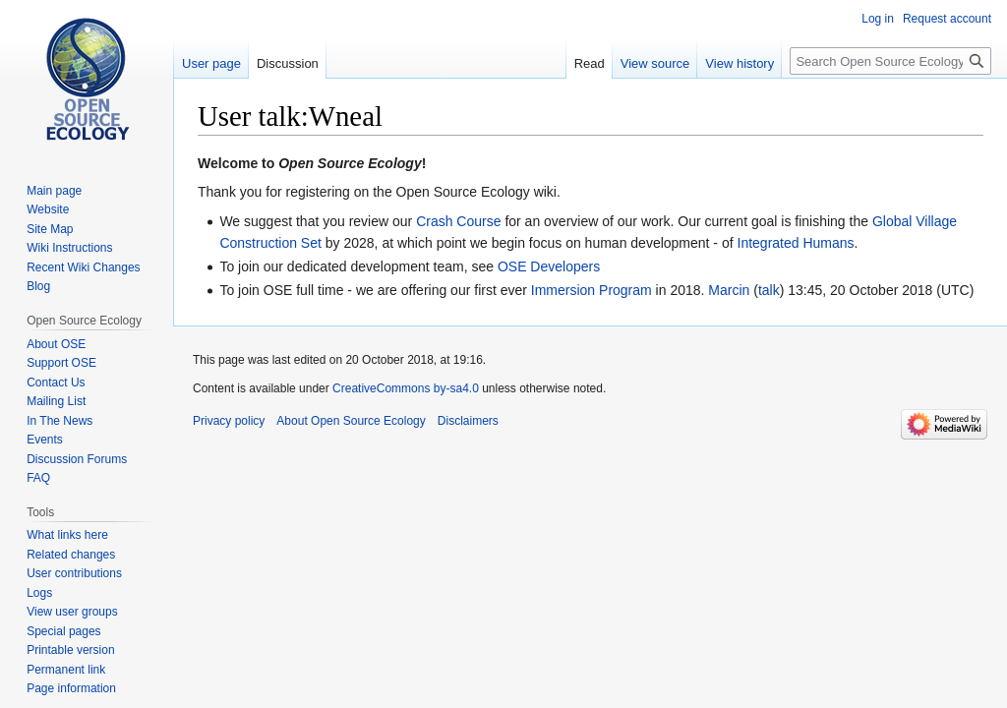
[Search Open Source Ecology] (890, 61)
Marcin (728, 290)
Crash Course (458, 221)
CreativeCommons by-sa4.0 (405, 388)
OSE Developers (549, 266)
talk (769, 290)
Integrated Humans (796, 243)
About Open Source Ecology (350, 421)
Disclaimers (468, 421)
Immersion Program (591, 290)
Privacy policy (229, 421)
